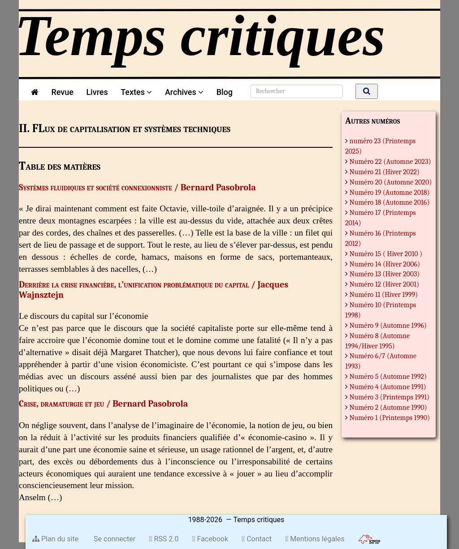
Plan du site (55, 539)
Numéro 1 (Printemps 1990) (390, 418)
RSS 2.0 (163, 539)
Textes (136, 92)
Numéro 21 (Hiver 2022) (385, 172)
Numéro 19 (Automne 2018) (390, 193)
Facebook (210, 539)
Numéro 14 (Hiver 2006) (385, 264)
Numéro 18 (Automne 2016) (390, 202)
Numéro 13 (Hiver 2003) (385, 274)
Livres (97, 92)
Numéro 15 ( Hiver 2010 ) (386, 254)
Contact (257, 539)
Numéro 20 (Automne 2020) (391, 182)
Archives (184, 92)
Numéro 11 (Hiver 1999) (384, 295)
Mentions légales (314, 539)
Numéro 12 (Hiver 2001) (385, 284)
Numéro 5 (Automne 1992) (388, 377)
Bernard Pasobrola (218, 187)
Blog (227, 92)
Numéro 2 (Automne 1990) (388, 407)
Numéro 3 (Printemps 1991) (390, 397)
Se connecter (113, 539)
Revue (62, 92)
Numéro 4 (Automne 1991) (388, 387)
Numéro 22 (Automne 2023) (390, 162)
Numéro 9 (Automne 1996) (388, 326)
